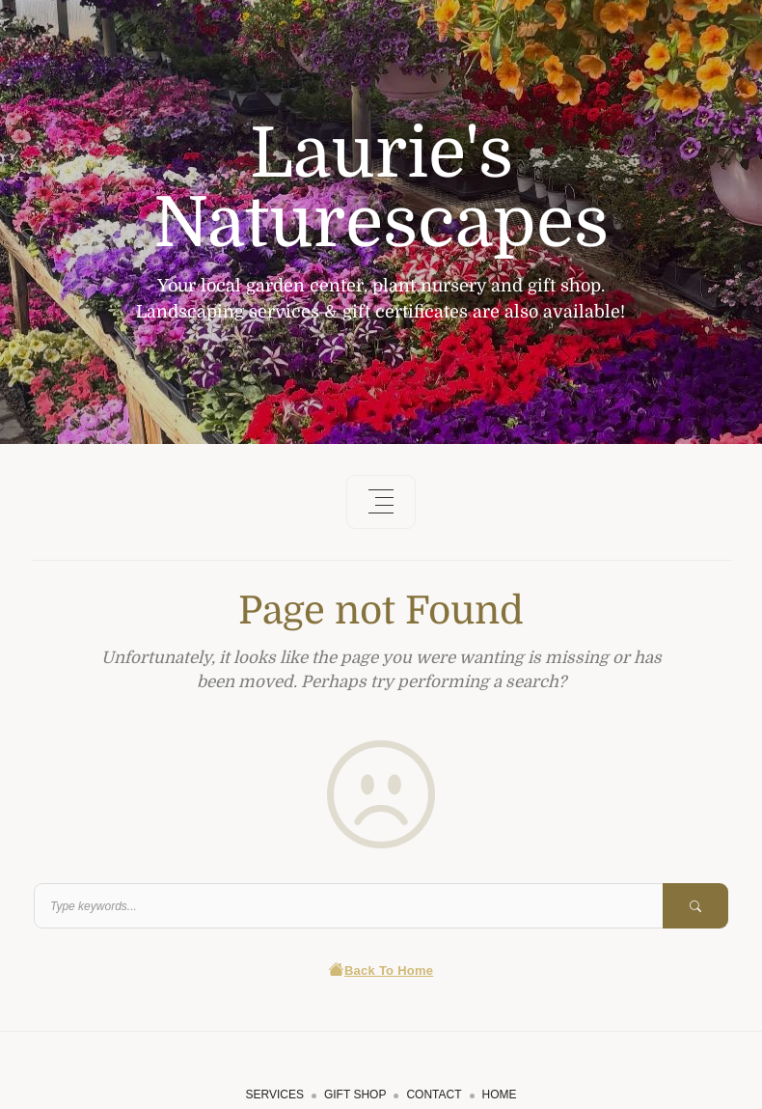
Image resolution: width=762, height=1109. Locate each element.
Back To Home (381, 970)
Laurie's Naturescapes (381, 188)
